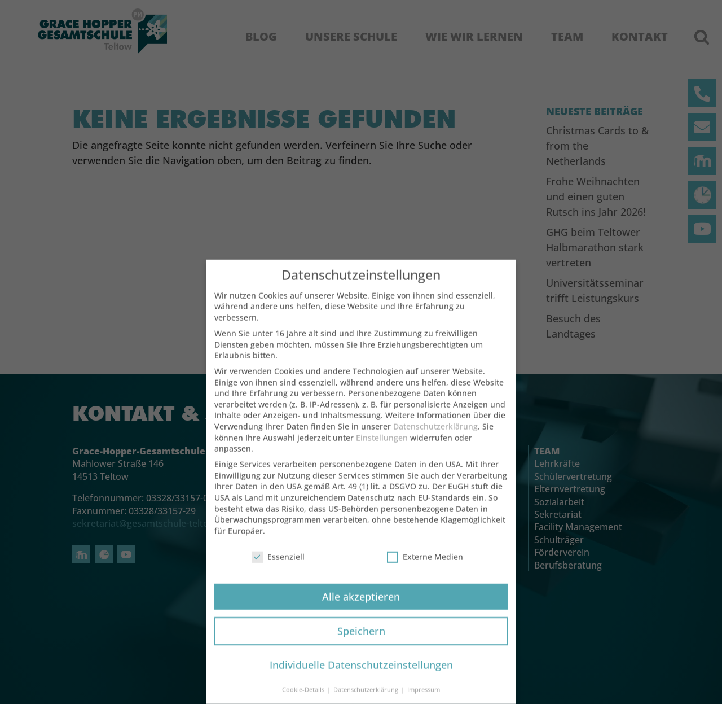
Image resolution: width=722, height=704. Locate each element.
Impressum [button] (423, 699)
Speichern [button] (361, 639)
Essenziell (278, 566)
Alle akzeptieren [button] (361, 605)
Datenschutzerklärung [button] (366, 699)
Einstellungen (382, 446)
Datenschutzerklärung (435, 435)
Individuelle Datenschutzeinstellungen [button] (361, 674)
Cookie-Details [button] (304, 699)
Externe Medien (425, 566)
